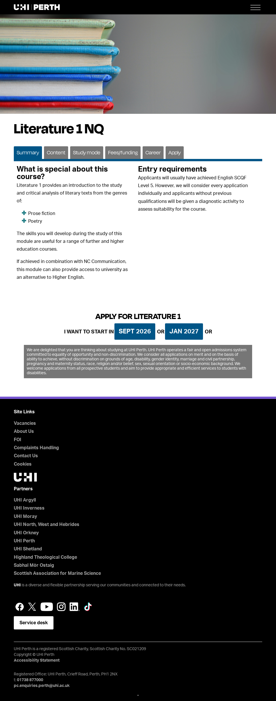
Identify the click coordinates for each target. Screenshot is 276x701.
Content (56, 152)
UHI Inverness (29, 508)
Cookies (23, 464)
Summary (28, 152)
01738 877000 (30, 680)
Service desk (34, 623)
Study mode (86, 152)
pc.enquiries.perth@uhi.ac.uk (42, 686)
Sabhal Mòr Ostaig (34, 565)
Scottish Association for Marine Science (57, 573)
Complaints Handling (36, 447)
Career (153, 152)
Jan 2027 (184, 331)
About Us (24, 431)
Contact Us (26, 456)
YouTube (47, 606)
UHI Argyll (25, 500)
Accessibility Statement (37, 660)
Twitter (32, 606)
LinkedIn (75, 606)
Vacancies (25, 423)
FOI (17, 439)
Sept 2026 (135, 331)
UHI (17, 585)
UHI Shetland (28, 549)
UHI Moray (25, 516)
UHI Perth (24, 541)
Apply (174, 152)
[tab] (28, 152)
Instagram (61, 606)
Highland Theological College (45, 557)
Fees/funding (123, 152)
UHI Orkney (26, 533)
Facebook (19, 606)
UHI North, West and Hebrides (46, 524)
